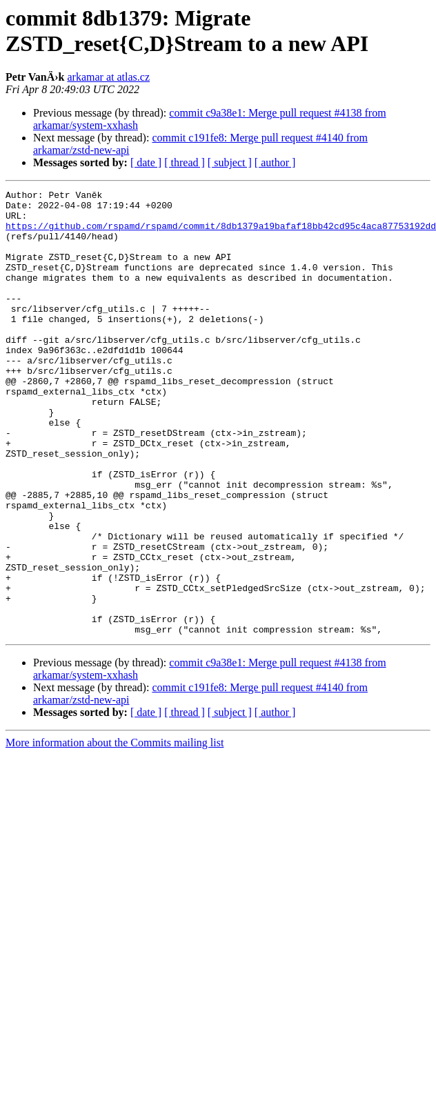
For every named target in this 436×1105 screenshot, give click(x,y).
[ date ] (145, 162)
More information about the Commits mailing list (115, 831)
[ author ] (275, 162)
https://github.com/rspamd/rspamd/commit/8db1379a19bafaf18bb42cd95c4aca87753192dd (221, 234)
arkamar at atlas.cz (109, 77)
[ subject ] (230, 162)
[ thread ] (184, 162)
